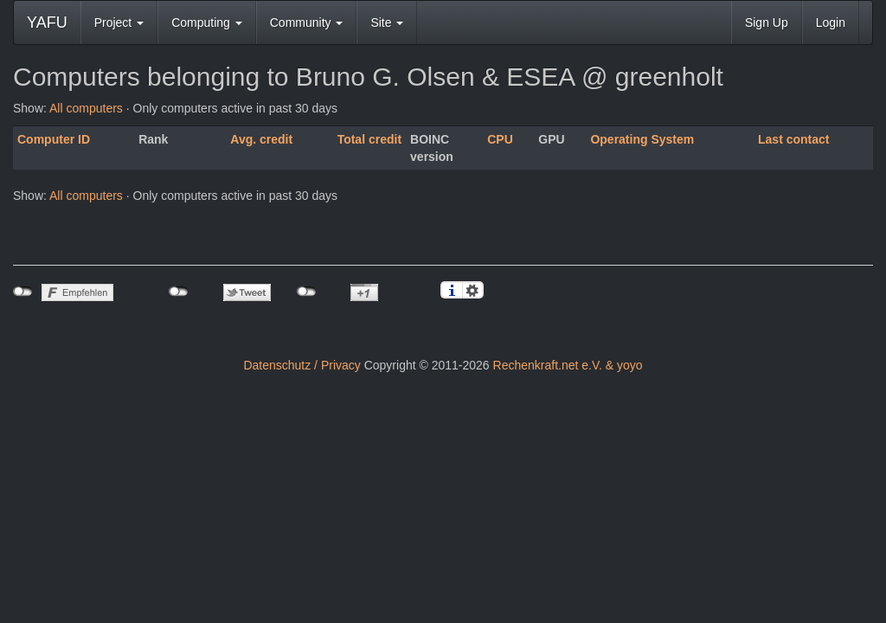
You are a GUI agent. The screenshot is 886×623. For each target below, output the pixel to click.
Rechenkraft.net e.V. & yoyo (568, 365)
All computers (86, 108)
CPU (500, 139)
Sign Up (766, 22)
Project (119, 22)
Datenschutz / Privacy (301, 365)
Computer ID (53, 139)
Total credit (369, 139)
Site (386, 22)
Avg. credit (261, 139)
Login (830, 22)
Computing (206, 22)
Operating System (642, 139)
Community (306, 22)
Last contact (793, 139)
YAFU (47, 22)
